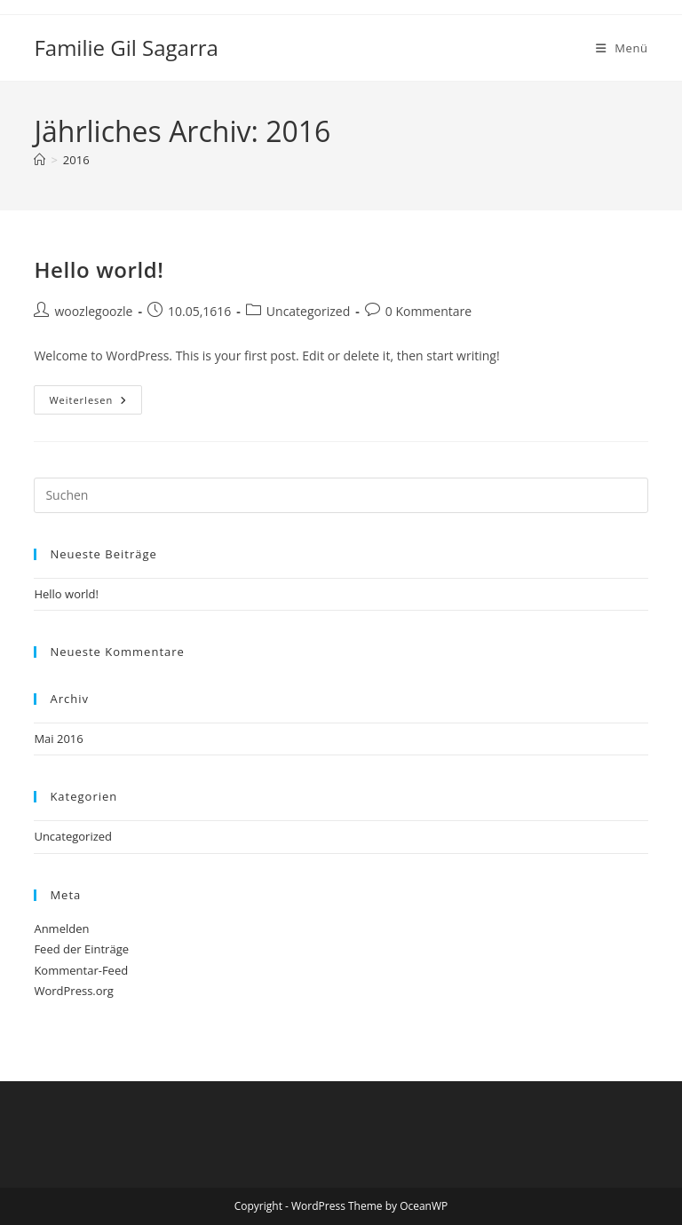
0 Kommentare (428, 311)
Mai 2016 (58, 739)
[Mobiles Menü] (622, 48)
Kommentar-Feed (81, 970)
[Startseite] (39, 160)
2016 (76, 160)
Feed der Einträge (81, 949)
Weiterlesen (95, 403)
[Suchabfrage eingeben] (340, 495)
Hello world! (98, 269)
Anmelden (61, 929)
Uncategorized (308, 311)
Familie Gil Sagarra (126, 47)
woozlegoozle (93, 311)
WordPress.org (74, 991)
